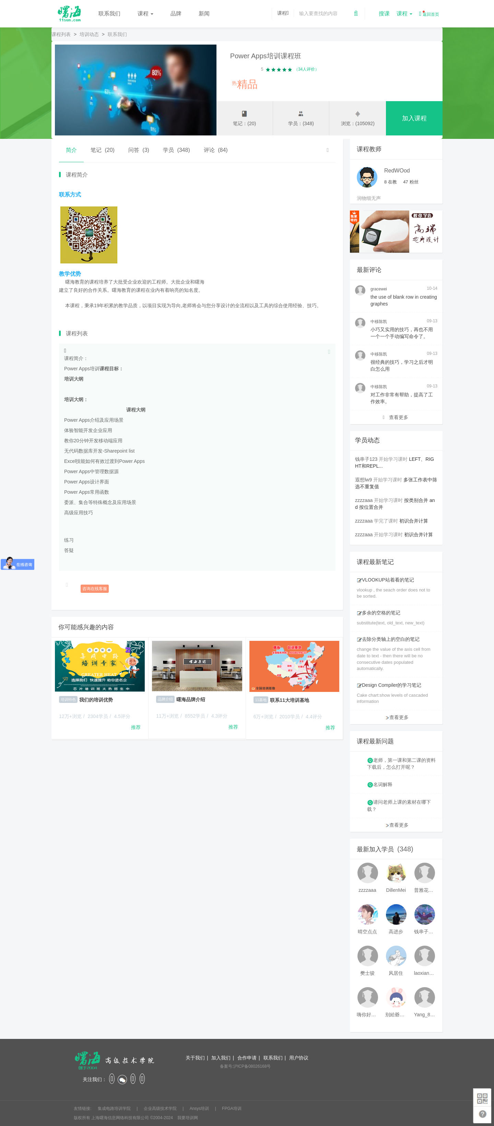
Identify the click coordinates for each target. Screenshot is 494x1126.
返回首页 (429, 13)
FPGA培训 (232, 1108)
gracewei (378, 289)
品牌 (175, 13)
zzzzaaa (364, 500)
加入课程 (414, 118)
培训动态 (89, 34)
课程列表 (61, 34)
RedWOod (397, 170)
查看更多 (395, 417)
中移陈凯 (378, 321)
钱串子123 (366, 459)
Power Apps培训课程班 (265, 56)
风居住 (396, 973)
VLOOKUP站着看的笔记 (385, 580)
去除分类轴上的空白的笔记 (388, 639)
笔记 (103, 150)
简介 (71, 150)
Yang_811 (424, 1014)
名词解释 (382, 784)
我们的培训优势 (96, 700)
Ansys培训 (200, 1108)
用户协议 (298, 1058)
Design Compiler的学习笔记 (389, 685)
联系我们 (109, 13)
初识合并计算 (413, 521)
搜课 (384, 13)
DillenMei (396, 890)
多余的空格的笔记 (378, 612)
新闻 (204, 13)
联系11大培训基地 (289, 700)
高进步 (396, 931)
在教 (390, 181)
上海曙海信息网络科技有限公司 (120, 1117)
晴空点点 (367, 931)
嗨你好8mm (367, 1014)
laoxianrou (424, 973)
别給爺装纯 (396, 1014)
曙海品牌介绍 (190, 699)
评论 (216, 150)
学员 (176, 150)
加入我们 (221, 1058)
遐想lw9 (363, 479)
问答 (138, 150)
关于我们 (195, 1058)
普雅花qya (424, 890)
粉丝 (410, 181)
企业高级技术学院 (161, 1108)
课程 (145, 13)
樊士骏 (367, 973)
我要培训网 (187, 1117)
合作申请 (247, 1058)
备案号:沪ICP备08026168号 (245, 1066)
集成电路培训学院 (115, 1108)
